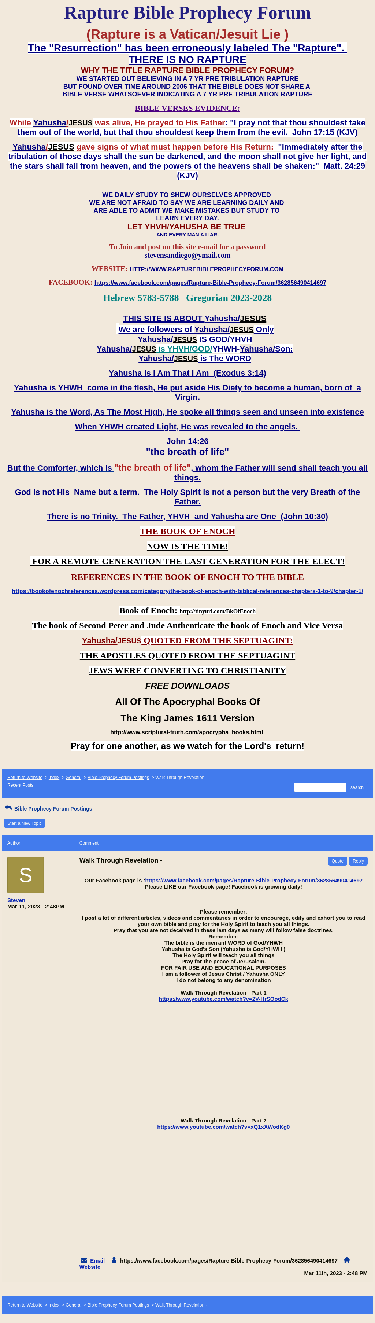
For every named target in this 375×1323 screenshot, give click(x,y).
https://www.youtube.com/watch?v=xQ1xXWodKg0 (223, 1127)
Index (54, 777)
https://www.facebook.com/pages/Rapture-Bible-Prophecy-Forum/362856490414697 (254, 880)
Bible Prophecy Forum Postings (118, 777)
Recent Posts (20, 785)
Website (89, 1267)
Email (97, 1260)
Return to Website (24, 777)
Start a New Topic (24, 823)
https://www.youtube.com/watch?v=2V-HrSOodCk (223, 999)
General (73, 777)
